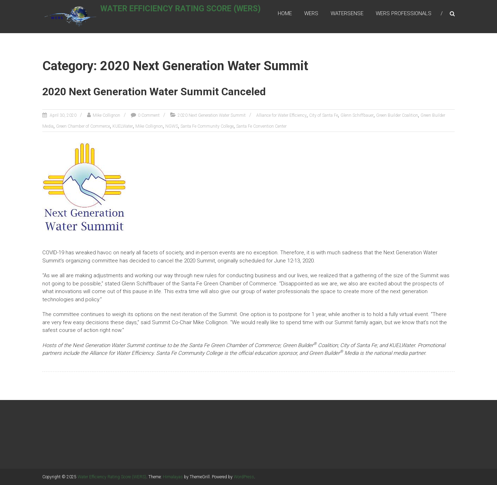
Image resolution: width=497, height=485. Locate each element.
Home (285, 14)
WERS (311, 14)
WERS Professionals (403, 14)
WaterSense (347, 14)
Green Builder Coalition (397, 115)
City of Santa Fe (323, 115)
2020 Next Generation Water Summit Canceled (154, 92)
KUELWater (122, 126)
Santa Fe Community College (207, 126)
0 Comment (149, 115)
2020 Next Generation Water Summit (212, 115)
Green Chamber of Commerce (83, 126)
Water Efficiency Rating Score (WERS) (189, 13)
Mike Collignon (106, 115)
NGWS (171, 126)
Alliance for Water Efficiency (281, 115)
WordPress (244, 476)
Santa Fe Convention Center (261, 126)
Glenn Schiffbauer (357, 115)
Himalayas (173, 476)
